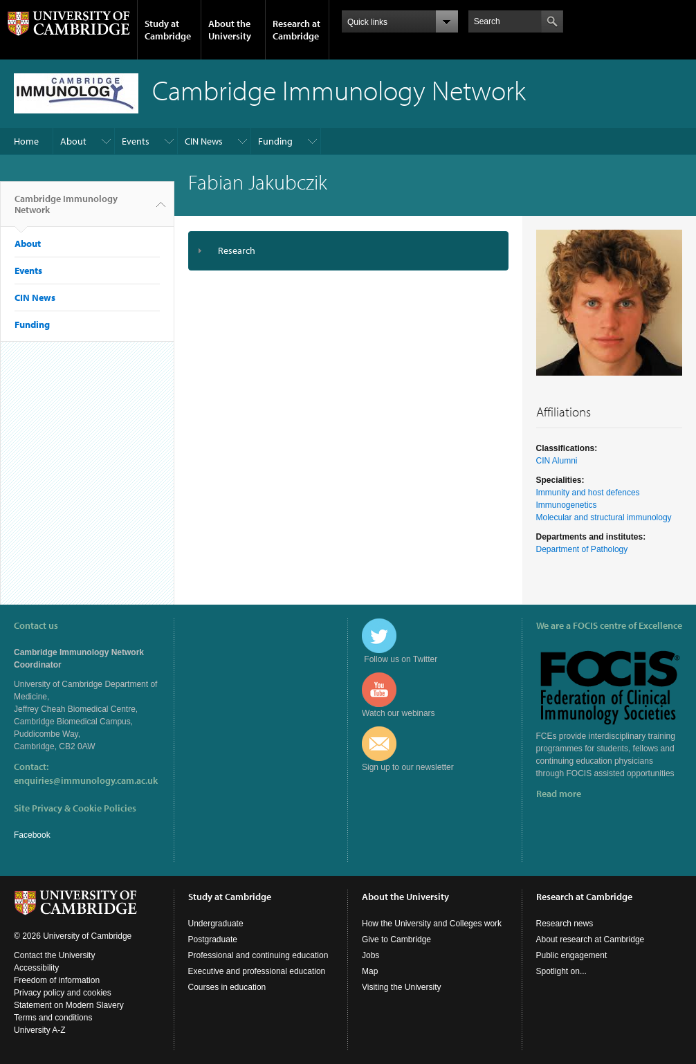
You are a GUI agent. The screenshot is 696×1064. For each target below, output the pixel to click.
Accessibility (36, 968)
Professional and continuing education (258, 955)
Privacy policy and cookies (62, 993)
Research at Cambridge (296, 29)
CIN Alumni (557, 461)
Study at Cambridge (168, 29)
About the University (229, 29)
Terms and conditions (53, 1017)
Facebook (32, 835)
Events (135, 141)
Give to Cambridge (396, 939)
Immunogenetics (566, 505)
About (73, 141)
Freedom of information (57, 980)
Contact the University (54, 955)
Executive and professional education (257, 971)
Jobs (370, 955)
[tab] (348, 250)
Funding (275, 141)
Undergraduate (216, 923)
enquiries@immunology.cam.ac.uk (86, 780)
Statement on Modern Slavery (69, 1005)
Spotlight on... (561, 971)
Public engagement (571, 955)
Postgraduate (212, 939)
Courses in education (227, 987)
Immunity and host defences (588, 492)
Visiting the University (401, 987)
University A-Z (40, 1030)
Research (236, 250)
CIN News (204, 141)
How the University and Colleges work (432, 923)
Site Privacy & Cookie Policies (75, 808)
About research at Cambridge (590, 939)
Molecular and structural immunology (604, 517)
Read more (558, 793)
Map (370, 971)
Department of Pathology (582, 549)
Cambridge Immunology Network (66, 209)
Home (26, 141)
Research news (565, 923)
